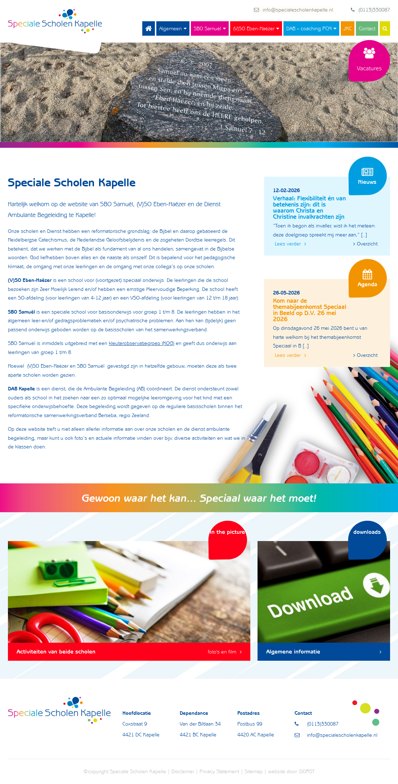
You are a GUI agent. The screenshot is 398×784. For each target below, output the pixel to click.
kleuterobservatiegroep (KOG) (141, 343)
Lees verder (290, 244)
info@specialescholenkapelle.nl (293, 10)
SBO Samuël (207, 28)
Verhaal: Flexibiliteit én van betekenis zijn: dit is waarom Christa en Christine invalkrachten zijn (309, 208)
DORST (307, 772)
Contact (367, 28)
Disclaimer (182, 772)
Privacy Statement (219, 772)
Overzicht (365, 244)
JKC (348, 28)
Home (148, 28)
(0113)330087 (370, 10)
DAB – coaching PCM (309, 28)
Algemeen (170, 28)
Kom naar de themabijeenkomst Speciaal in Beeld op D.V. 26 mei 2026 (309, 310)
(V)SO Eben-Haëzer (253, 28)
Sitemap (254, 772)
